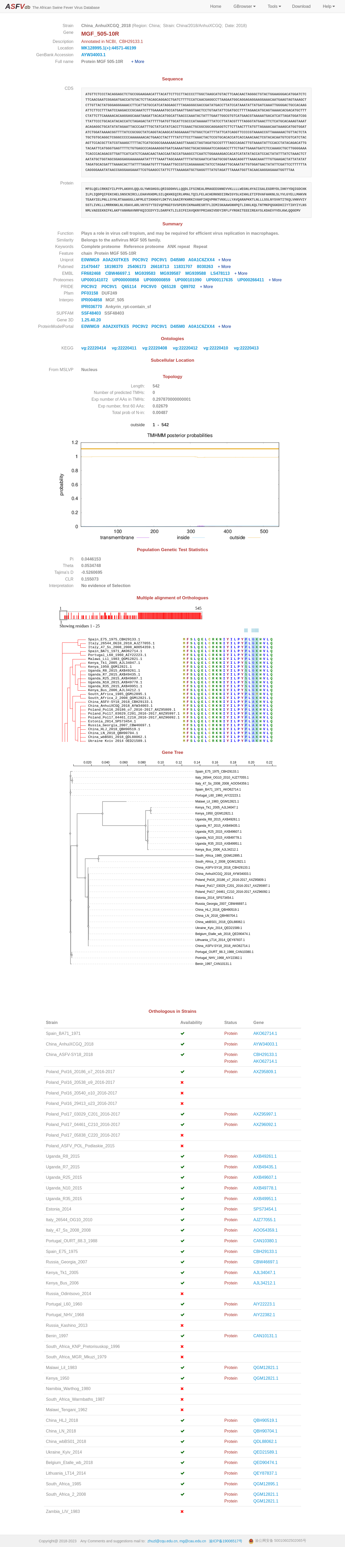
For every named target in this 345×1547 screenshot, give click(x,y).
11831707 (185, 266)
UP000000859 (159, 280)
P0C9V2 (141, 260)
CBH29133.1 (265, 1054)
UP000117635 (221, 280)
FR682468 (93, 273)
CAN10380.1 (265, 1241)
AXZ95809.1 (265, 1071)
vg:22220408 (155, 348)
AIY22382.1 (264, 1315)
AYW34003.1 (93, 55)
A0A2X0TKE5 (118, 260)
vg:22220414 (94, 348)
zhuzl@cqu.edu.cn (162, 1541)
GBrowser (244, 6)
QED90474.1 (265, 1462)
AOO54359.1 (265, 1230)
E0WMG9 (92, 260)
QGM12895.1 (265, 1484)
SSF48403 (91, 313)
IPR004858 (92, 300)
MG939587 (172, 273)
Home (215, 6)
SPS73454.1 (265, 1209)
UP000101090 (190, 280)
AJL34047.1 (264, 1272)
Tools (273, 6)
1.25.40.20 (91, 320)
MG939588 (198, 273)
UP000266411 (253, 280)
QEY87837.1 (265, 1473)
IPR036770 (92, 306)
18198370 (115, 266)
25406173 (139, 266)
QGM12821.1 (265, 1367)
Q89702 (190, 286)
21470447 (93, 266)
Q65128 (170, 286)
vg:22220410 (216, 348)
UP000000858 (128, 280)
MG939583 (147, 273)
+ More (137, 61)
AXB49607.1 (265, 1177)
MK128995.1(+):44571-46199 (108, 48)
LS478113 (223, 273)
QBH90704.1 (265, 1431)
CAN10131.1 (265, 1336)
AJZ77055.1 (264, 1220)
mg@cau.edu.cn (193, 1541)
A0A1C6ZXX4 (203, 260)
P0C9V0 (151, 286)
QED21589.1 (265, 1452)
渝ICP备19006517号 (225, 1541)
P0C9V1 (160, 260)
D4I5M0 (179, 260)
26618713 (162, 266)
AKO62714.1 (265, 1033)
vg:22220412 (186, 348)
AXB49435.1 (265, 1167)
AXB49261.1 (265, 1156)
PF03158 (90, 293)
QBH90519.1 (265, 1420)
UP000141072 (97, 280)
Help (328, 6)
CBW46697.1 (120, 273)
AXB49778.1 (265, 1188)
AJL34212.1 (264, 1283)
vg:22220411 (125, 348)
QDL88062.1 (265, 1441)
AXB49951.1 (265, 1198)
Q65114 (131, 286)
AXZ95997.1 (265, 1114)
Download (301, 6)
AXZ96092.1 (265, 1124)
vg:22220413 (247, 348)
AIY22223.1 (264, 1304)
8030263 (207, 266)
